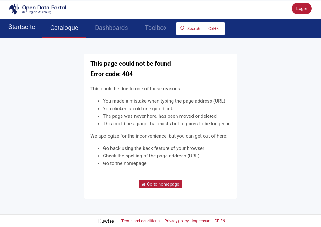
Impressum (201, 220)
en (222, 220)
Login (301, 8)
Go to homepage (160, 184)
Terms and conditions (140, 220)
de (217, 220)
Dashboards (111, 27)
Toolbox (156, 27)
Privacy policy (177, 220)
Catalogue (64, 27)
